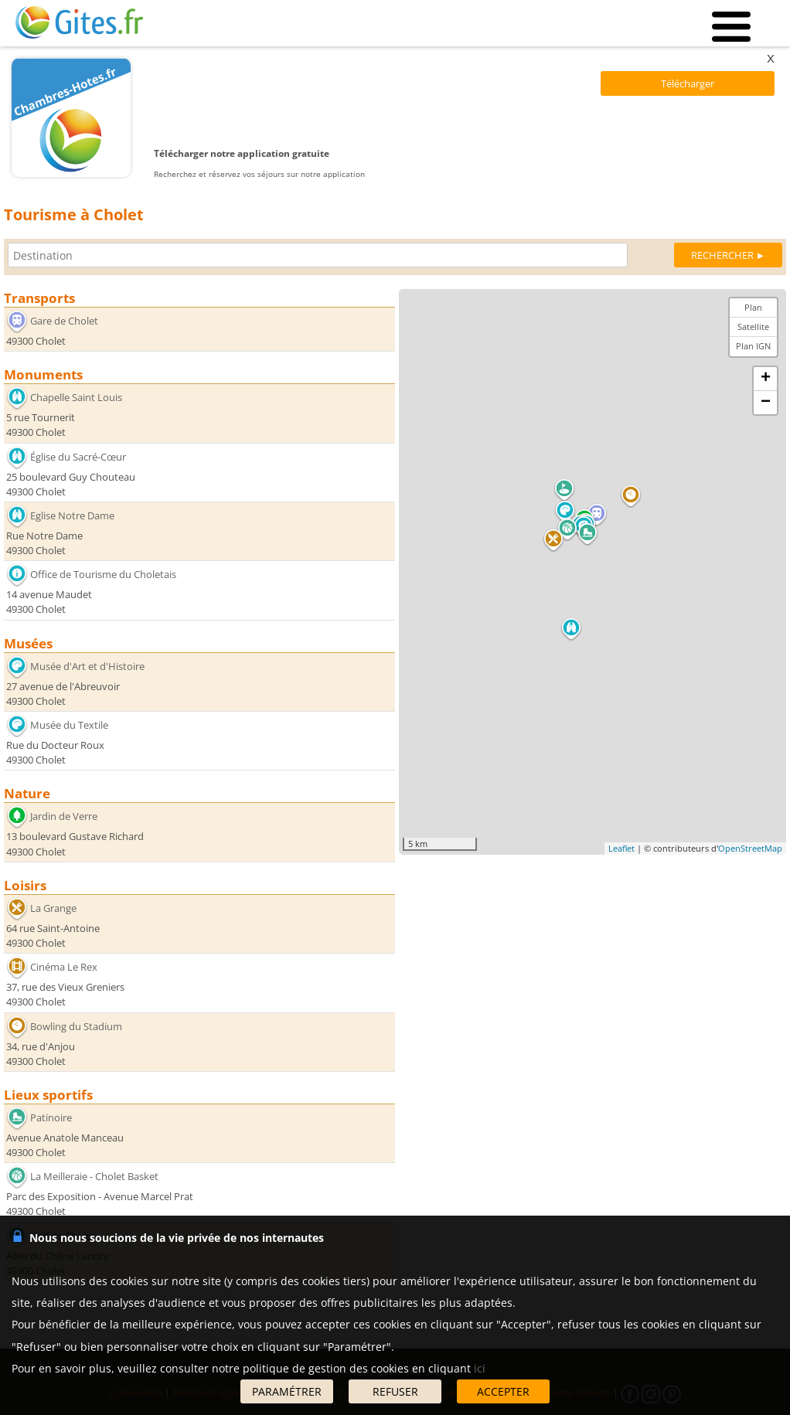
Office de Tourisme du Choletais (103, 574)
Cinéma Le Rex (63, 967)
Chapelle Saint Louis (76, 397)
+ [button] (766, 378)
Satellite (753, 326)
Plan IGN (753, 346)
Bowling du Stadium (76, 1025)
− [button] (766, 402)
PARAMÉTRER (287, 1391)
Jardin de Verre (63, 816)
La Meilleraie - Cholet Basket (94, 1176)
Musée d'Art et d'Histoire (87, 666)
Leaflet (621, 848)
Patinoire (51, 1117)
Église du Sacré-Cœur (78, 456)
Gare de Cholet (64, 321)
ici (479, 1368)
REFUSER (395, 1391)
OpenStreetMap (750, 848)
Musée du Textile (69, 725)
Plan (753, 307)
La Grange (53, 908)
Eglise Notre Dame (72, 515)
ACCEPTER (503, 1391)
